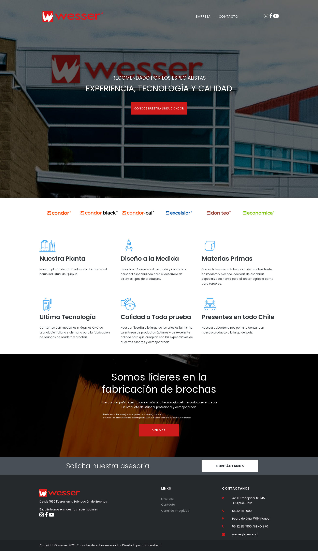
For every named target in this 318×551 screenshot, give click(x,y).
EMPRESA (203, 16)
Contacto (168, 505)
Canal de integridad (175, 511)
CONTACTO (228, 16)
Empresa (167, 499)
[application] (159, 417)
